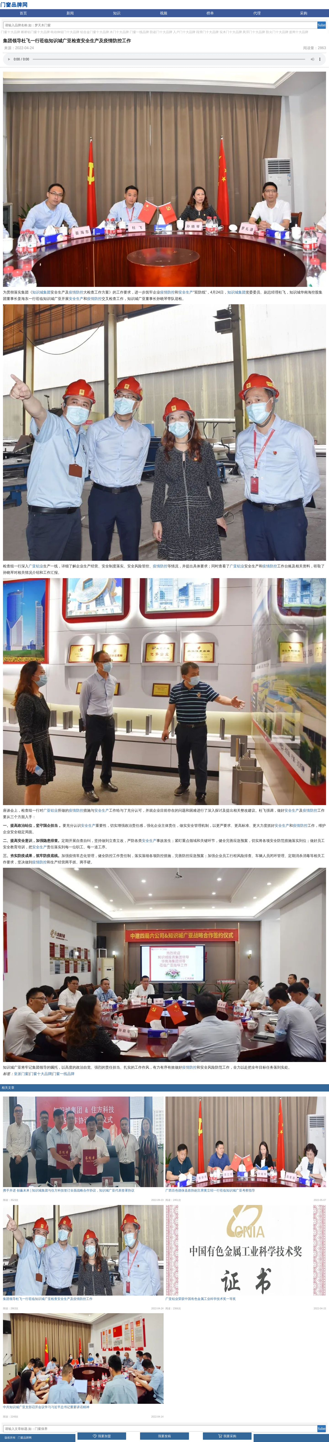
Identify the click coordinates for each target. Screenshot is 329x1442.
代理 (257, 13)
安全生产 (185, 292)
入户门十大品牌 (184, 32)
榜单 (210, 13)
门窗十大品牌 (10, 32)
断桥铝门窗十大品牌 (35, 32)
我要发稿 (164, 1436)
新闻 (70, 13)
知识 (116, 13)
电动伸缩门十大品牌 (64, 32)
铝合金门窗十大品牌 (94, 32)
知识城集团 (41, 292)
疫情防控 (76, 292)
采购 (303, 13)
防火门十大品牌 (277, 32)
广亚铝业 (36, 566)
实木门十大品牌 (231, 32)
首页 (23, 13)
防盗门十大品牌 (161, 32)
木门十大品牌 (119, 32)
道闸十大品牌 (298, 32)
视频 (163, 13)
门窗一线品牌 (139, 32)
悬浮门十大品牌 (254, 32)
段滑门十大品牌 (207, 32)
